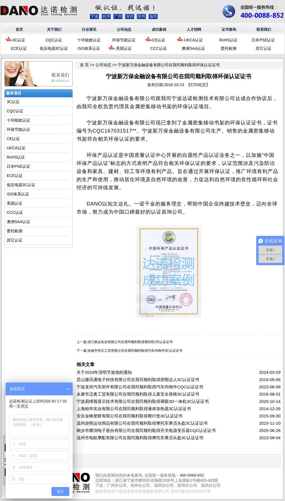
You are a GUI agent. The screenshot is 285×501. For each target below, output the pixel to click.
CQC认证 (54, 40)
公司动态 (124, 29)
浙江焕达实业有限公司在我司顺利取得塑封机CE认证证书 (130, 342)
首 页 (84, 65)
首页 (19, 29)
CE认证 (158, 40)
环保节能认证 (124, 40)
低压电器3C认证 (54, 48)
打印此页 (198, 84)
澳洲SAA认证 (193, 48)
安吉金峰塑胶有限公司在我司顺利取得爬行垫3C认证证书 (129, 415)
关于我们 (54, 29)
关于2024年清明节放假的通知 (104, 372)
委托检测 (228, 48)
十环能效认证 (89, 40)
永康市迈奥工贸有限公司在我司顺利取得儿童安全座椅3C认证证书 (138, 394)
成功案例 (159, 29)
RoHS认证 (228, 40)
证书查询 (229, 29)
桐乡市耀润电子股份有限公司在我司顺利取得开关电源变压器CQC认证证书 (146, 430)
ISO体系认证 (88, 48)
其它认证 (263, 48)
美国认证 (124, 48)
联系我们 (263, 29)
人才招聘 (194, 29)
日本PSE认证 (263, 40)
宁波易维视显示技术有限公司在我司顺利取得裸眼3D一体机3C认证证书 (143, 401)
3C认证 (19, 40)
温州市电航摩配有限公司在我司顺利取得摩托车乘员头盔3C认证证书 (140, 437)
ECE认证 (19, 48)
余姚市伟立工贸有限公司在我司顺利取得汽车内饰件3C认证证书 (134, 351)
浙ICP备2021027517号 (191, 491)
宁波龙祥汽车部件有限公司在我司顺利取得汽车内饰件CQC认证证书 (140, 386)
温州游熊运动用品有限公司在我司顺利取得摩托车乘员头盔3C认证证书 (142, 423)
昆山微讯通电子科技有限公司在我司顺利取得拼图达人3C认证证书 (138, 379)
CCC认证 (158, 48)
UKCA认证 (193, 40)
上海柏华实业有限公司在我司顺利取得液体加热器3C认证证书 (134, 408)
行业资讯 (89, 29)
